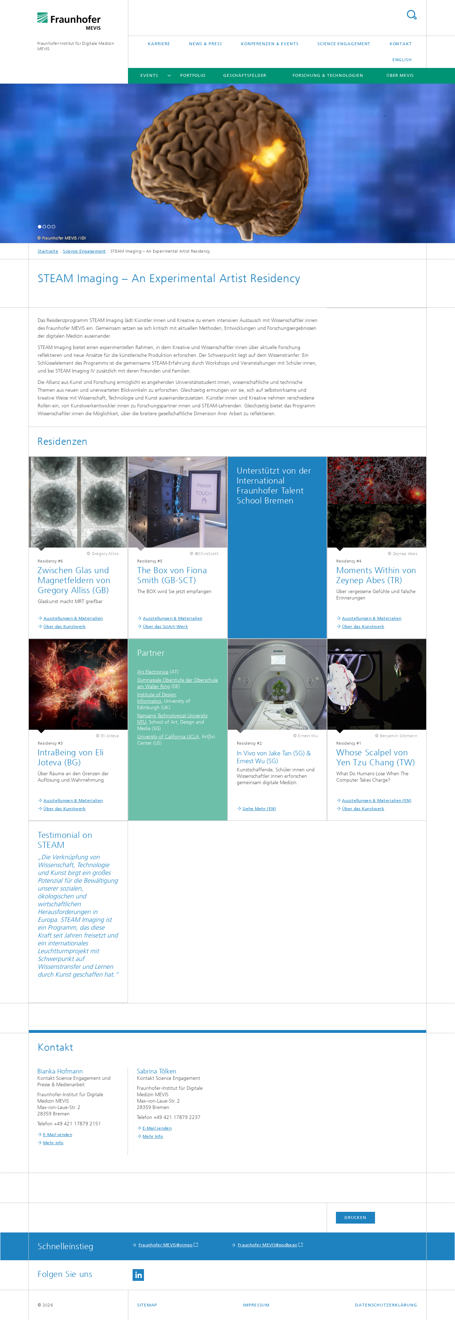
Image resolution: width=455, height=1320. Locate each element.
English (402, 59)
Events (149, 75)
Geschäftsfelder (245, 75)
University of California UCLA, (168, 737)
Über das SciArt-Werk (165, 626)
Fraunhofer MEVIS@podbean (267, 1244)
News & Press (205, 43)
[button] (39, 226)
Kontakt (401, 43)
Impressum (256, 1305)
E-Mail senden (57, 1134)
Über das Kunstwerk (64, 626)
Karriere (159, 43)
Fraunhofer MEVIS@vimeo (166, 1244)
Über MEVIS (400, 75)
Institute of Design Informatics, (156, 698)
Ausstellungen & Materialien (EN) (377, 800)
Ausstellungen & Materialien (73, 618)
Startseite (48, 251)
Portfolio (192, 75)
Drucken (355, 1217)
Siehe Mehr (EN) (259, 808)
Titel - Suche (411, 15)
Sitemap (147, 1305)
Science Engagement (343, 43)
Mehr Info (53, 1142)
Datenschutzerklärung (386, 1305)
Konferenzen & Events (270, 43)
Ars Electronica (152, 672)
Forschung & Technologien (328, 75)
